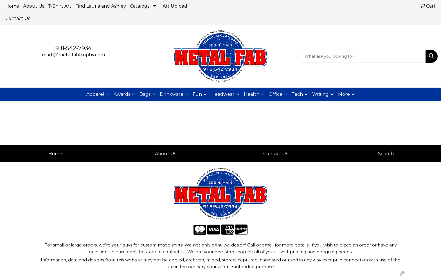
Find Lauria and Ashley (100, 6)
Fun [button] (197, 94)
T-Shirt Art (59, 6)
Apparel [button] (95, 94)
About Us (33, 6)
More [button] (344, 94)
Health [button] (251, 94)
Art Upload (175, 6)
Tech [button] (297, 94)
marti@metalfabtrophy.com (73, 54)
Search (386, 153)
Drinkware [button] (171, 94)
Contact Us (17, 18)
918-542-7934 (73, 48)
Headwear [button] (223, 94)
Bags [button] (145, 94)
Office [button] (275, 94)
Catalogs (139, 6)
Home (12, 6)
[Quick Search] (361, 56)
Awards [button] (122, 94)
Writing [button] (320, 94)
